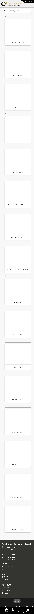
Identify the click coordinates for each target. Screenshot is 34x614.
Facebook (6, 590)
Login (17, 601)
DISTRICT (6, 563)
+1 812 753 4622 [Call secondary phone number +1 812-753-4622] (10, 557)
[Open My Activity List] (21, 610)
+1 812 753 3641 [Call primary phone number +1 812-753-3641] (10, 554)
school (5, 574)
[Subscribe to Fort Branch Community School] (5, 588)
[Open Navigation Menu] (28, 610)
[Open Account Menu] (12, 610)
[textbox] (19, 10)
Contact (5, 569)
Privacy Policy (7, 593)
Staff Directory (7, 566)
